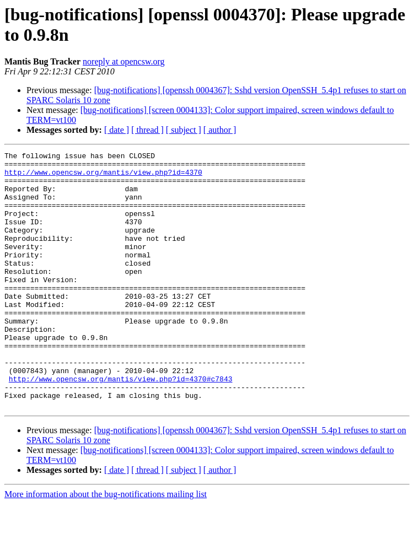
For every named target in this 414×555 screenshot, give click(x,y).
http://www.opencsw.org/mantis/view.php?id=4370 (103, 177)
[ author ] (219, 129)
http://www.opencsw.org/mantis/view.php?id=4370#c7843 (121, 425)
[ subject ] (183, 129)
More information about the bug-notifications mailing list (105, 545)
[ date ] (116, 129)
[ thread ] (147, 129)
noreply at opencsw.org (123, 61)
